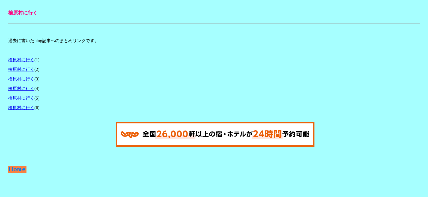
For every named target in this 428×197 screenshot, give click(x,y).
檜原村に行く (21, 59)
